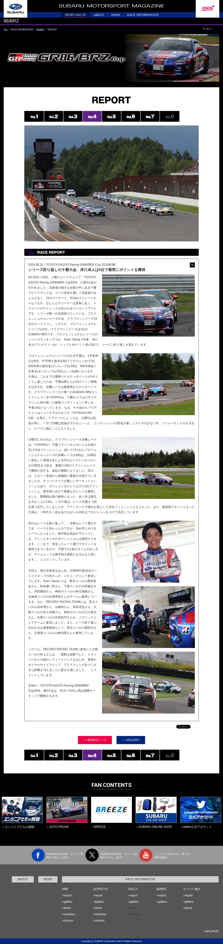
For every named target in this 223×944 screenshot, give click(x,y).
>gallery (67, 901)
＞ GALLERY (131, 740)
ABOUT (23, 879)
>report (66, 895)
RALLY (132, 889)
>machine (68, 914)
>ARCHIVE (211, 931)
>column (67, 920)
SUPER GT (100, 889)
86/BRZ (40, 29)
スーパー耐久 (192, 889)
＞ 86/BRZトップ (94, 740)
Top (5, 29)
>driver (66, 908)
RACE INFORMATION (140, 879)
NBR (65, 889)
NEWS (47, 879)
